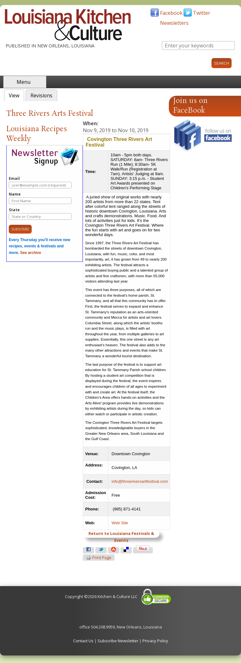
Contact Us (83, 641)
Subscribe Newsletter (118, 641)
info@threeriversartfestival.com (140, 481)
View (16, 95)
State (40, 214)
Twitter (201, 12)
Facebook (171, 12)
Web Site (120, 522)
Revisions (41, 95)
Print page (98, 558)
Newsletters (174, 22)
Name (40, 198)
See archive (30, 253)
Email (40, 182)
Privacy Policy (155, 641)
